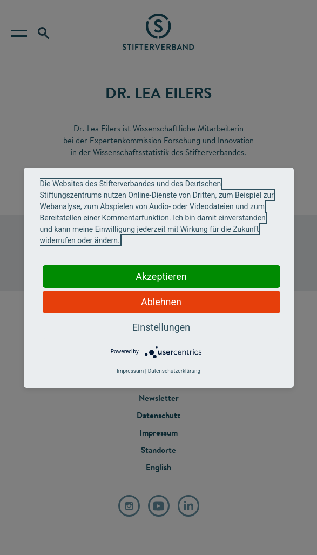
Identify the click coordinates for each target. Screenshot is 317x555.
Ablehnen (161, 301)
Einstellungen (161, 327)
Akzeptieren (161, 276)
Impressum (130, 371)
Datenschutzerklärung (174, 371)
